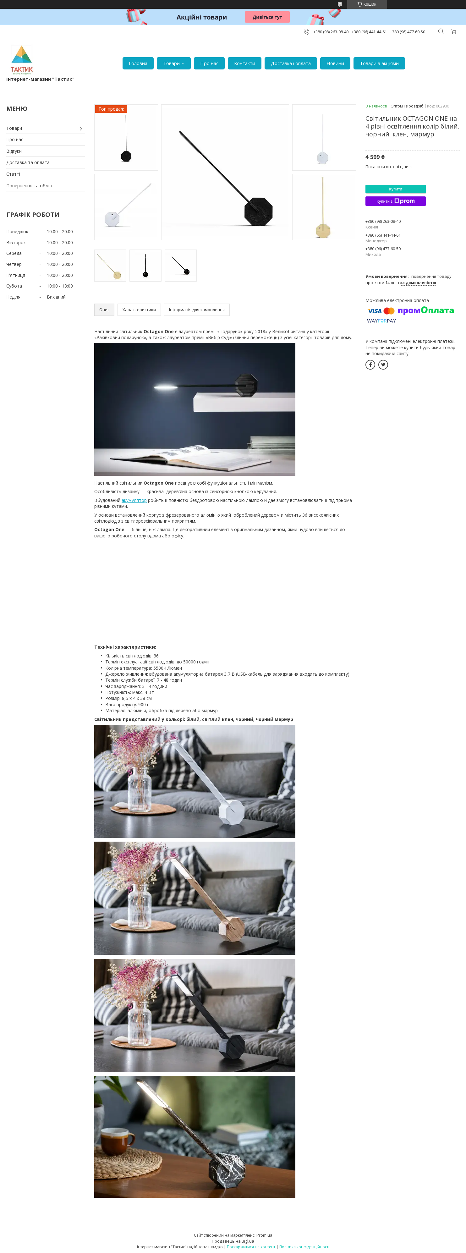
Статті (13, 174)
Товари (171, 63)
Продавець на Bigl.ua (233, 1241)
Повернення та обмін (29, 186)
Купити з (395, 201)
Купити (395, 189)
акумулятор (134, 500)
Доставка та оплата (28, 162)
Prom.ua (264, 1235)
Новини (335, 63)
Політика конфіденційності (304, 1247)
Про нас (209, 63)
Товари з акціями (379, 63)
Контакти (244, 63)
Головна (138, 63)
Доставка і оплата (291, 63)
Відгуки (14, 151)
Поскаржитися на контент (251, 1247)
